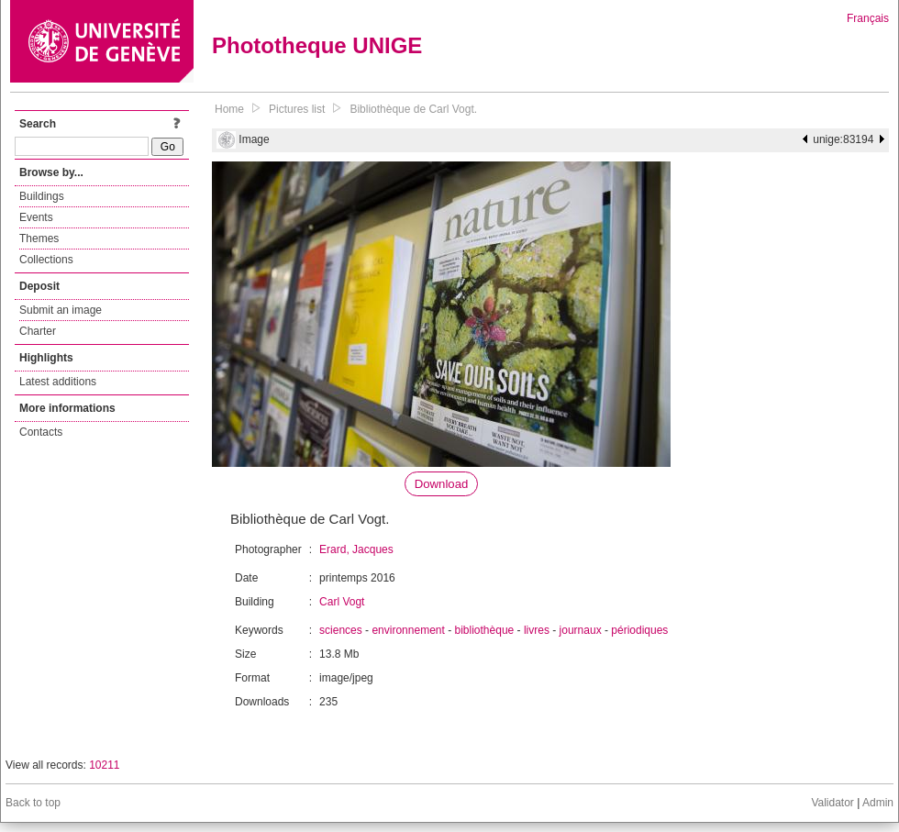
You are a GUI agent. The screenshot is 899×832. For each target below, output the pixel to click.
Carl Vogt (341, 601)
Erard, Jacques (356, 549)
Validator (832, 802)
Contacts (40, 432)
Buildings (41, 196)
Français (868, 18)
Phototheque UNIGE (317, 45)
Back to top (33, 802)
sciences (340, 630)
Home (229, 109)
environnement (408, 630)
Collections (46, 259)
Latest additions (57, 381)
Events (36, 217)
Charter (37, 331)
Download (442, 484)
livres (536, 630)
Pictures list (297, 109)
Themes (39, 238)
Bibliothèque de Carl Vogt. (413, 109)
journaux (581, 630)
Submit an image (60, 310)
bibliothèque (485, 630)
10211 (104, 765)
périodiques (639, 630)
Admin (877, 802)
